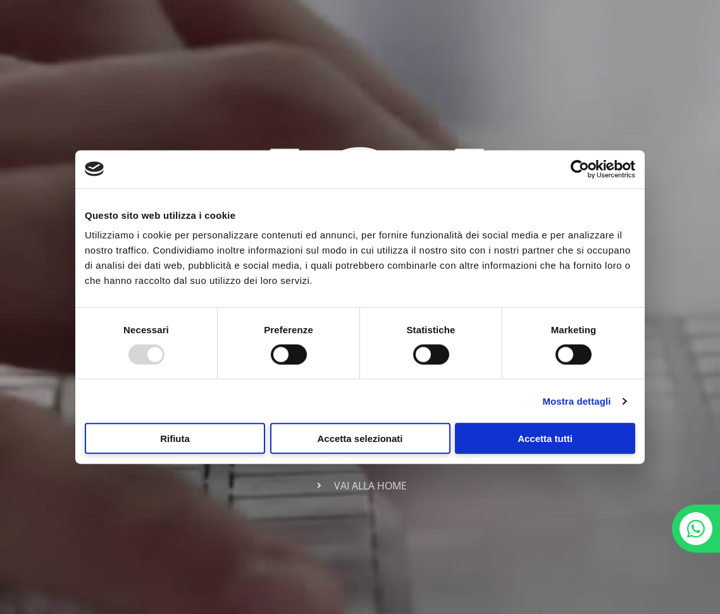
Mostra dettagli (576, 400)
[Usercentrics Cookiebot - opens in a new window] (579, 168)
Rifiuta (175, 438)
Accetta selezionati (359, 438)
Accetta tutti (545, 438)
